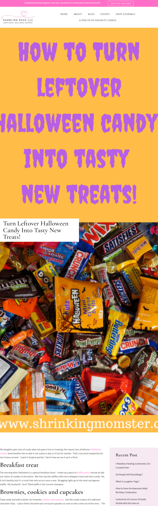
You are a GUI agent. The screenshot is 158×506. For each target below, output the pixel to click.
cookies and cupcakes (53, 499)
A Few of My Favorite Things (97, 20)
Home (64, 14)
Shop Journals (125, 14)
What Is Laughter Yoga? (127, 481)
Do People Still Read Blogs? (129, 474)
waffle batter (83, 472)
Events (105, 14)
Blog (91, 14)
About (78, 14)
